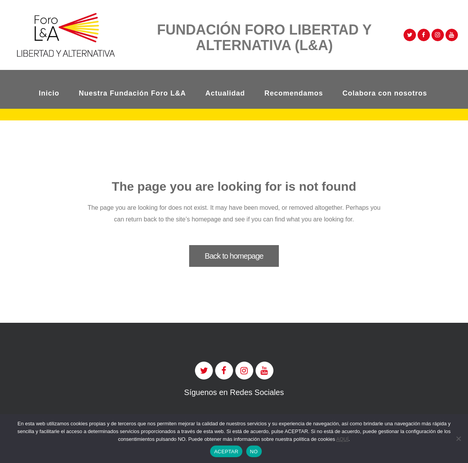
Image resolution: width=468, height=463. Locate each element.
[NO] (458, 438)
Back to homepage (234, 256)
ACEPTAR (226, 451)
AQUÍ (342, 439)
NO (254, 451)
